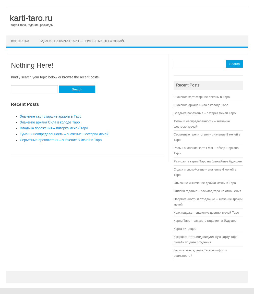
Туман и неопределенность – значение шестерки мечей (64, 134)
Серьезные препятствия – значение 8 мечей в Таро (61, 140)
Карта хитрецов (185, 229)
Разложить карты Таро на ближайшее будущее (208, 161)
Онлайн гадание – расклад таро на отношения (207, 191)
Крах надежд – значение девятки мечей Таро (206, 212)
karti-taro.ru (31, 18)
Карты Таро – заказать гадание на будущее (205, 220)
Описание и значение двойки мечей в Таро (205, 183)
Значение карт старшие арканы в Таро (51, 116)
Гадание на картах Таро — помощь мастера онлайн (82, 41)
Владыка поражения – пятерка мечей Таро (54, 128)
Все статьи (20, 41)
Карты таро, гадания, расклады (32, 25)
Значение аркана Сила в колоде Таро (50, 122)
